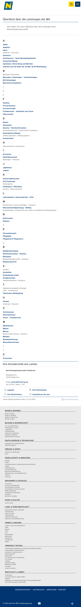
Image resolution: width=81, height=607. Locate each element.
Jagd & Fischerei (9, 513)
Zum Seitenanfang (70, 399)
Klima (6, 531)
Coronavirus (8, 483)
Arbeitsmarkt (8, 575)
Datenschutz (39, 590)
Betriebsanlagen (9, 80)
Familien (6, 103)
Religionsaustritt (10, 262)
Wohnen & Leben (9, 419)
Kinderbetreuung (10, 468)
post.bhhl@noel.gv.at (19, 382)
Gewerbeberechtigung (11, 133)
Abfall (5, 45)
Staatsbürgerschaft (11, 275)
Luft (6, 533)
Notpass (6, 221)
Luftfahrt (7, 561)
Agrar (5, 50)
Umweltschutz (9, 540)
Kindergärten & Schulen (11, 427)
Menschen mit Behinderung (12, 471)
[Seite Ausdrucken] (39, 604)
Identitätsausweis (10, 157)
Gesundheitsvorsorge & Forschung (15, 489)
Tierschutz (8, 477)
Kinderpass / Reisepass (12, 187)
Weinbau (6, 337)
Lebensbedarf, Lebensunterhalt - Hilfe (18, 197)
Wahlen (5, 329)
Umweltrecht (8, 538)
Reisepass (7, 257)
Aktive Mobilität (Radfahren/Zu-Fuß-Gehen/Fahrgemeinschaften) (23, 548)
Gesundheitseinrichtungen (12, 487)
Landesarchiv (8, 429)
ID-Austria (7, 154)
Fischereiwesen (9, 106)
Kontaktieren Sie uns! (41, 394)
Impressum (51, 590)
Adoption (6, 47)
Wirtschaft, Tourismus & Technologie (15, 582)
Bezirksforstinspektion (12, 83)
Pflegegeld (7, 236)
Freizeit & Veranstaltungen (12, 452)
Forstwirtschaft (9, 109)
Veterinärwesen (9, 315)
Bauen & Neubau (9, 413)
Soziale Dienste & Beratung (12, 492)
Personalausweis (9, 233)
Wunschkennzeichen (11, 342)
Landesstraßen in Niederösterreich (14, 550)
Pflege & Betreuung (10, 491)
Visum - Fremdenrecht (12, 318)
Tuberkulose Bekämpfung (13, 293)
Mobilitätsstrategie (10, 563)
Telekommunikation (10, 445)
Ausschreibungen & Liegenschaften (15, 577)
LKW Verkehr (8, 559)
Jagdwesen (7, 168)
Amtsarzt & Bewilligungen (12, 485)
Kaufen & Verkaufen (10, 415)
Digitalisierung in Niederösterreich (14, 443)
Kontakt (62, 590)
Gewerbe (7, 578)
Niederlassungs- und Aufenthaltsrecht (15, 473)
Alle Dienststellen (14, 394)
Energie (7, 529)
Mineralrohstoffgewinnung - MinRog (17, 208)
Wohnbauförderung (10, 339)
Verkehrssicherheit (10, 568)
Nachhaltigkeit (9, 534)
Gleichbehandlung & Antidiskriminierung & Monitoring (20, 464)
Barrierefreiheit (23, 590)
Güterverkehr (8, 555)
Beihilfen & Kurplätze (11, 496)
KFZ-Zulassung (9, 181)
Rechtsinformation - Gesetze (14, 254)
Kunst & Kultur (9, 503)
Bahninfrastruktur (10, 554)
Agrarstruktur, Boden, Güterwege (14, 510)
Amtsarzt (7, 55)
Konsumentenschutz (11, 469)
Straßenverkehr (9, 278)
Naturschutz (8, 218)
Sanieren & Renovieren (11, 417)
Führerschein (8, 114)
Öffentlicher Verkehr (10, 564)
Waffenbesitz (8, 326)
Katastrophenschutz (11, 179)
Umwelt (6, 301)
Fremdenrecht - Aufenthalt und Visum (18, 111)
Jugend (6, 170)
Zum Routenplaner (39, 390)
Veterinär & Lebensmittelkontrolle (14, 518)
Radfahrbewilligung (10, 251)
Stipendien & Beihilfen (11, 435)
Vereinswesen (8, 312)
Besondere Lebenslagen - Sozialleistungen (20, 77)
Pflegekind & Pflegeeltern (13, 239)
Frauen (7, 462)
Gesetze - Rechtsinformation (14, 128)
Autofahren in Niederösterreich (13, 552)
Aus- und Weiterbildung (11, 426)
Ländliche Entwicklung (11, 517)
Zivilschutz (7, 358)
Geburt (5, 122)
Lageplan (10, 390)
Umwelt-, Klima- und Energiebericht (15, 525)
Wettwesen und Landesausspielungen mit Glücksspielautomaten (23, 580)
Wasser (6, 331)
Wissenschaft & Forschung (12, 436)
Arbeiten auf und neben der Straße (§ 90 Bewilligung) (25, 67)
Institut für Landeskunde (12, 433)
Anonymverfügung (10, 61)
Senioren (7, 475)
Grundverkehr (8, 138)
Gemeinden (7, 125)
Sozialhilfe (7, 272)
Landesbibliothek (10, 431)
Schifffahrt (8, 566)
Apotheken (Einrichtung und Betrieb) (18, 64)
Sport (6, 454)
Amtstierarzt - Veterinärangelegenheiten (19, 58)
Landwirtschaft (9, 515)
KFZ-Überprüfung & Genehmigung (14, 557)
